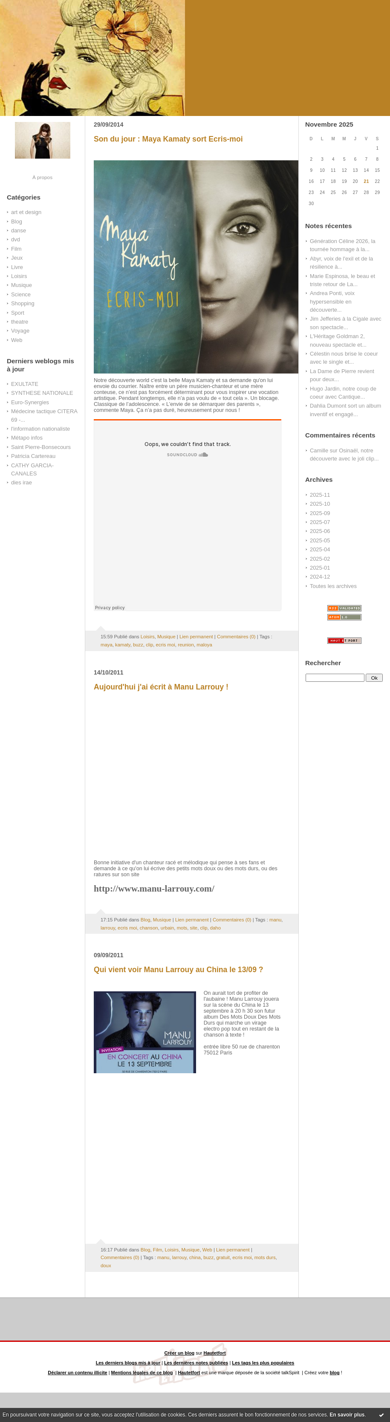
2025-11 (320, 495)
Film (16, 249)
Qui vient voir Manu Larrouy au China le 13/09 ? (178, 969)
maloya (204, 644)
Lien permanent (196, 636)
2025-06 (320, 531)
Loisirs (19, 276)
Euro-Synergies (30, 402)
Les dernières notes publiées (196, 1362)
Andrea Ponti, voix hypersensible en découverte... (332, 301)
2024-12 (320, 576)
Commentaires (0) (236, 636)
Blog (16, 221)
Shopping (23, 303)
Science (21, 294)
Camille (319, 450)
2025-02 (320, 559)
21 (366, 181)
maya (107, 644)
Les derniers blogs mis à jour (128, 1362)
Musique (21, 285)
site (194, 927)
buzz (138, 644)
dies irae (21, 482)
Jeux (17, 258)
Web (16, 340)
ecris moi (165, 644)
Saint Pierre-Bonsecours (41, 447)
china (195, 1257)
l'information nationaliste (40, 429)
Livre (17, 267)
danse (18, 230)
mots (182, 927)
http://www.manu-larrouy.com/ (154, 888)
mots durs (265, 1257)
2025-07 (320, 522)
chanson (149, 927)
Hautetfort (215, 1352)
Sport (17, 313)
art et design (26, 212)
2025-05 (320, 540)
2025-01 (320, 568)
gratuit (222, 1257)
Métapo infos (27, 437)
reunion (186, 644)
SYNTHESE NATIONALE (42, 393)
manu (275, 919)
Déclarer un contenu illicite (77, 1372)
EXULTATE (24, 384)
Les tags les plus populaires (263, 1362)
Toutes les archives (333, 586)
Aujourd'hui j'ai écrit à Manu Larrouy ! (161, 687)
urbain (167, 927)
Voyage (20, 330)
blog (335, 1372)
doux (106, 1265)
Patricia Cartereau (33, 456)
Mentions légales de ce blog (142, 1372)
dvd (15, 239)
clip (149, 644)
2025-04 (320, 549)
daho (215, 927)
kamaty (122, 644)
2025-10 (320, 504)
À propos (42, 177)
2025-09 (320, 513)
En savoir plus (346, 1415)
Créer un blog (179, 1352)
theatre (19, 322)
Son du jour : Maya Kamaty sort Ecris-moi (168, 139)
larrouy (108, 927)
